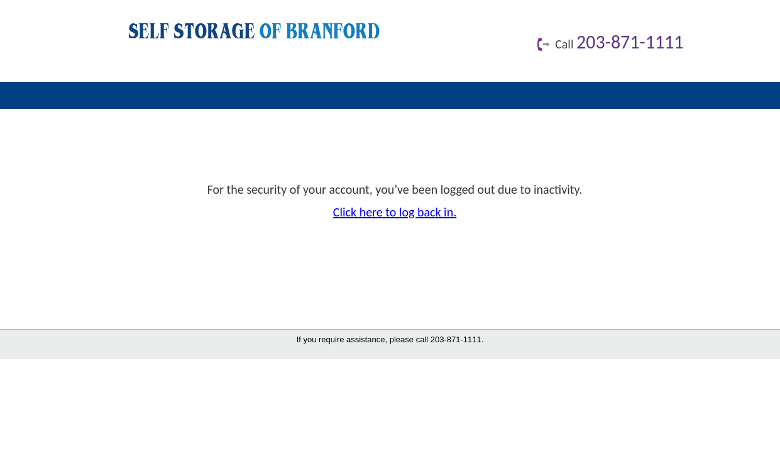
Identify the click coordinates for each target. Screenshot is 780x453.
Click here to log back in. (395, 212)
